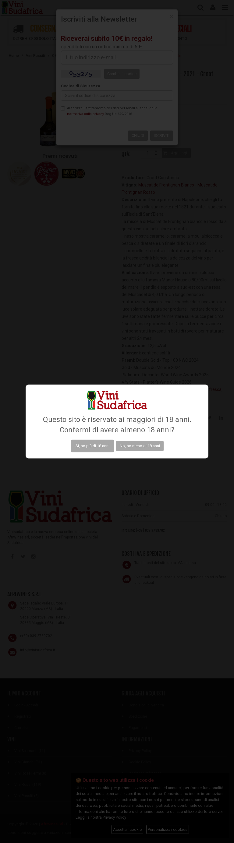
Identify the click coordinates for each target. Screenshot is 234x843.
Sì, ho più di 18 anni (92, 446)
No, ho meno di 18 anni (140, 446)
